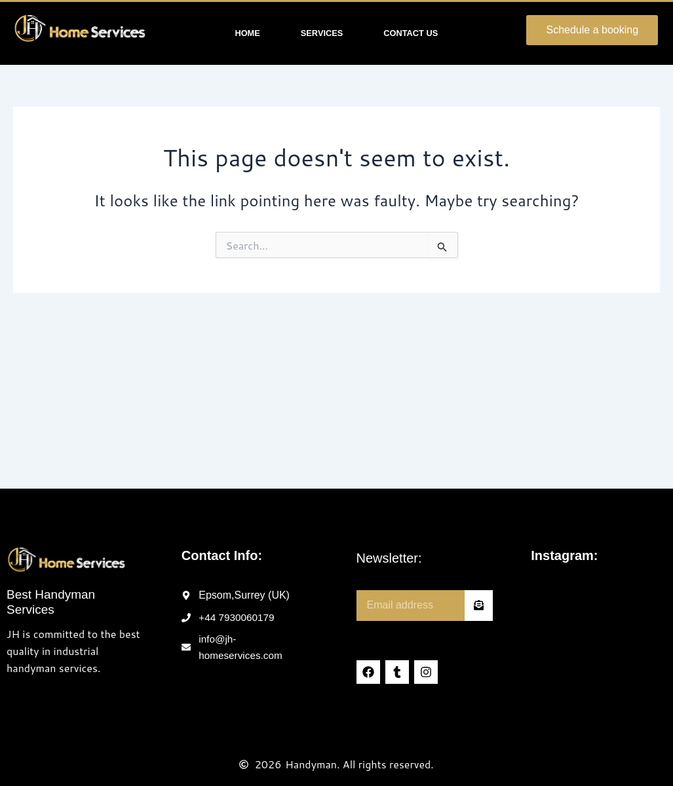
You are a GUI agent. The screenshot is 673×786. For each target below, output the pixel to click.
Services (322, 33)
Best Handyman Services (51, 602)
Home (247, 33)
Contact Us (410, 33)
